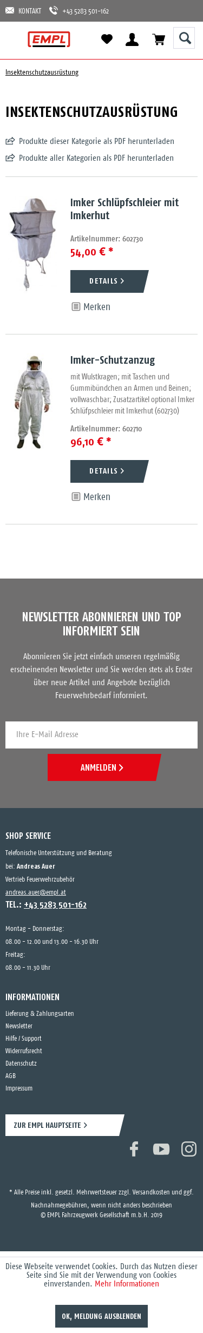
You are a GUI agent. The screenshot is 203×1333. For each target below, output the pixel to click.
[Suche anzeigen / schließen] (184, 38)
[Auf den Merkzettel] (90, 307)
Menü (17, 39)
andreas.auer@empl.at (35, 893)
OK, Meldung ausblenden (101, 1316)
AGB (10, 1076)
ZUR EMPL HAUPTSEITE (47, 1125)
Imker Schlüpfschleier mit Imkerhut (124, 208)
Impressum (18, 1089)
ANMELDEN (102, 767)
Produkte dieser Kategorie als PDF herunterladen (96, 141)
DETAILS (103, 280)
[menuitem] (17, 39)
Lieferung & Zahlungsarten (39, 1014)
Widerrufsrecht (23, 1051)
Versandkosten (151, 1193)
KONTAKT (23, 10)
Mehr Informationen (127, 1284)
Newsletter (18, 1026)
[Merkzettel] (106, 39)
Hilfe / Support (23, 1039)
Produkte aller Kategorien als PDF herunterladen (96, 158)
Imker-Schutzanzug (112, 359)
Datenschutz (21, 1064)
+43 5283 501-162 (79, 10)
